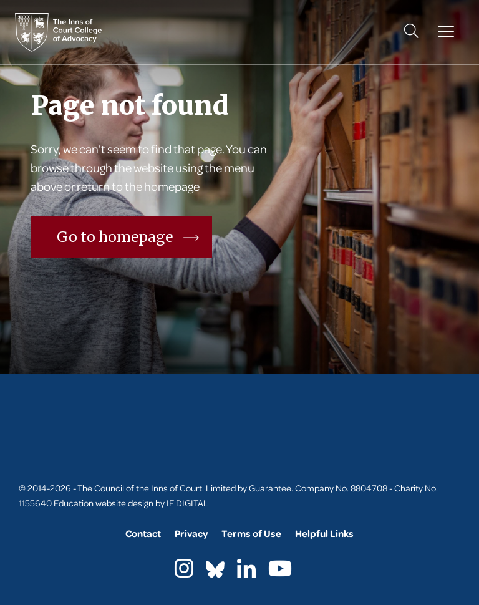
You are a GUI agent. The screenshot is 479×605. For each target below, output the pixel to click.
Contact (143, 533)
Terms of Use (251, 533)
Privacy (191, 533)
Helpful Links (324, 533)
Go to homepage (128, 237)
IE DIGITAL (187, 503)
